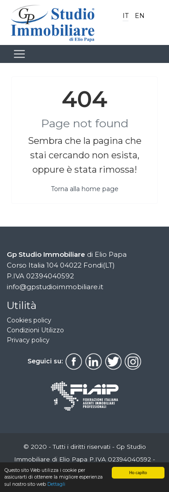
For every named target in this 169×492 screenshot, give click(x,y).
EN (140, 16)
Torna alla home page (85, 189)
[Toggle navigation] (19, 54)
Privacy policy (28, 340)
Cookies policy (29, 320)
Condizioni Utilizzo (35, 330)
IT (125, 16)
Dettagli (56, 485)
